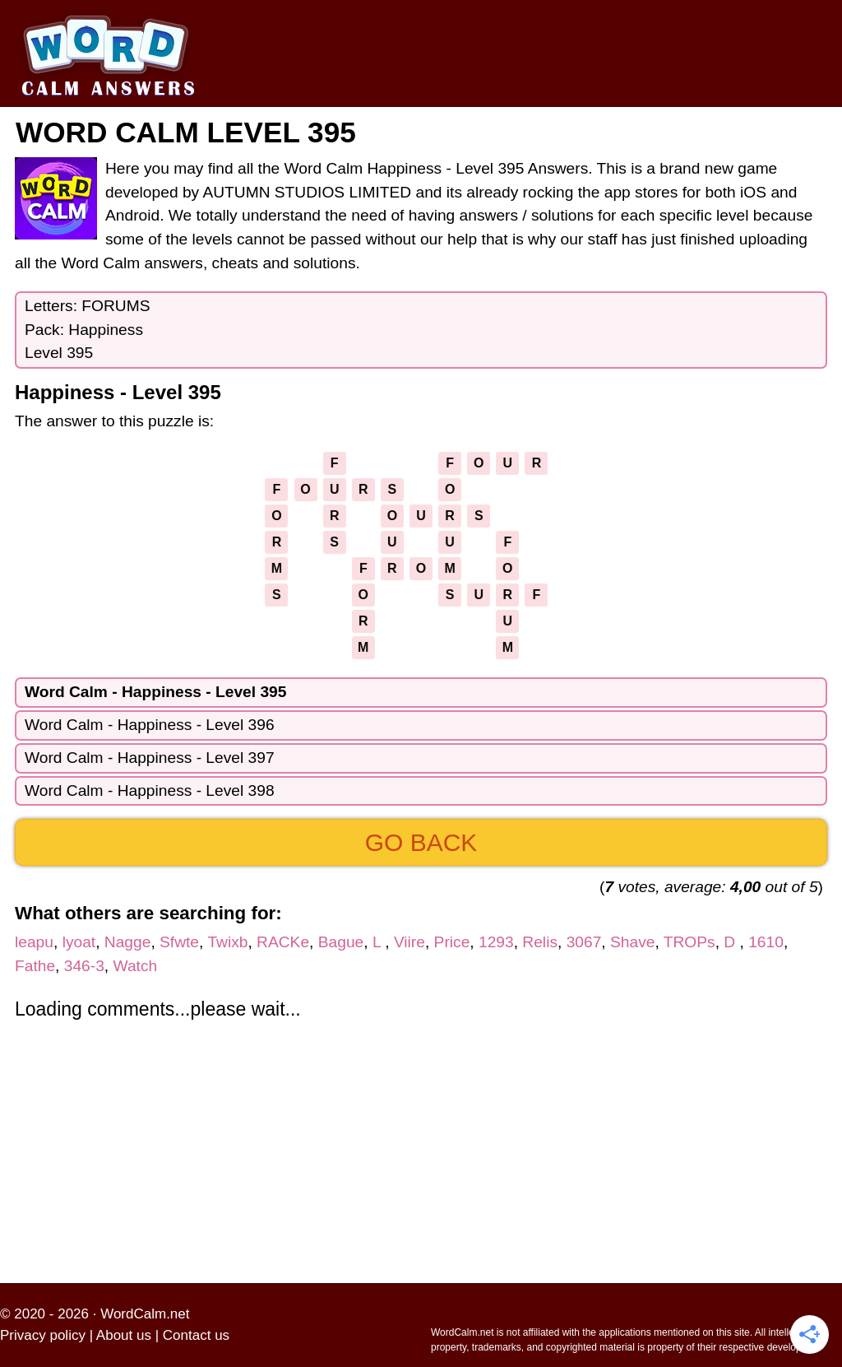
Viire (409, 942)
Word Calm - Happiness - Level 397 (150, 757)
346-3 (84, 965)
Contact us (196, 1335)
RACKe (283, 942)
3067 (584, 942)
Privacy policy (43, 1335)
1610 (766, 942)
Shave (632, 942)
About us (123, 1335)
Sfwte (179, 942)
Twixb (227, 942)
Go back (421, 842)
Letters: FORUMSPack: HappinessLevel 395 (87, 329)
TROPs (689, 942)
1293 (496, 942)
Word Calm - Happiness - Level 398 (150, 790)
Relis (539, 942)
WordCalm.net (144, 1314)
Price (452, 942)
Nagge (127, 942)
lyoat (79, 942)
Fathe (35, 965)
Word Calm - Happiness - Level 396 (150, 724)
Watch (135, 965)
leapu (34, 942)
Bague (340, 942)
